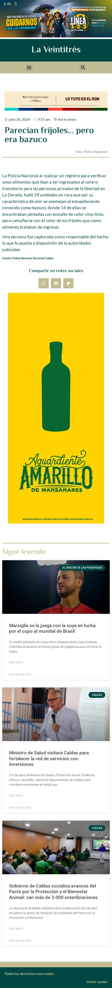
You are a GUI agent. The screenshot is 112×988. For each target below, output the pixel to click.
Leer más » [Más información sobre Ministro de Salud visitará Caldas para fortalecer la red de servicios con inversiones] (16, 795)
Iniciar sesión (97, 981)
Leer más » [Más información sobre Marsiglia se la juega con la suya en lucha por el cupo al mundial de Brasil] (16, 662)
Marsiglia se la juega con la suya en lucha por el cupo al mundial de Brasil (52, 628)
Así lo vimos (67, 119)
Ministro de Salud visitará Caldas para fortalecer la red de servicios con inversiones (49, 758)
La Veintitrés (56, 50)
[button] (29, 67)
